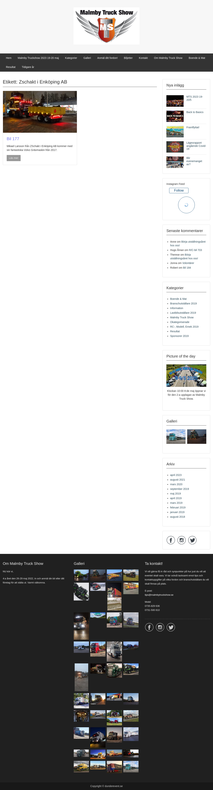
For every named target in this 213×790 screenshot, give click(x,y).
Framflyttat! (192, 127)
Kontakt (143, 57)
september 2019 (179, 488)
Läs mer (13, 157)
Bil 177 (13, 138)
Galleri (87, 57)
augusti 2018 (177, 516)
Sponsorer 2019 (179, 335)
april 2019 (176, 498)
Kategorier (71, 57)
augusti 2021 (177, 479)
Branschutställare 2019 (183, 303)
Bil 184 (187, 267)
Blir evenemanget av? (194, 161)
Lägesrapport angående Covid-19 (196, 146)
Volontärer (188, 263)
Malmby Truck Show (182, 317)
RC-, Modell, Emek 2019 (184, 326)
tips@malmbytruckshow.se (159, 594)
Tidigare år (28, 67)
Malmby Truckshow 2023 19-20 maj (38, 57)
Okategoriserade (179, 322)
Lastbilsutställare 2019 (183, 312)
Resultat (10, 67)
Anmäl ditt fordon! (107, 57)
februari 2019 (178, 507)
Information (176, 308)
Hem (9, 57)
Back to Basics (195, 112)
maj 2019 (175, 493)
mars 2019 (176, 502)
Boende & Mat (197, 57)
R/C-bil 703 (195, 250)
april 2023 (176, 475)
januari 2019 (177, 512)
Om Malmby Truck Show (168, 57)
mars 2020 (176, 484)
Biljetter (128, 57)
